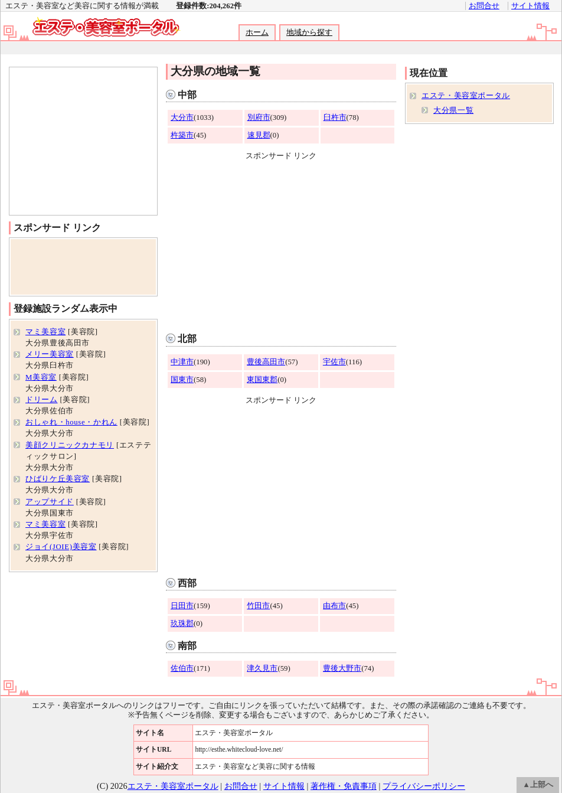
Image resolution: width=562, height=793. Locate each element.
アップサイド (49, 502)
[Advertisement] (280, 48)
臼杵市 (335, 117)
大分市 (182, 117)
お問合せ (484, 6)
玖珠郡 (182, 623)
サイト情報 (530, 6)
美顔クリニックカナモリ (69, 445)
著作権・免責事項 (344, 786)
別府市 (258, 117)
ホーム (257, 32)
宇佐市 (334, 362)
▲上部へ (537, 785)
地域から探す (309, 32)
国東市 (182, 380)
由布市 (334, 606)
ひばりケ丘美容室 (57, 479)
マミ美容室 (45, 332)
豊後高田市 (266, 362)
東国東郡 (262, 380)
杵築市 (182, 135)
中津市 (182, 362)
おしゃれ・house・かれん (71, 422)
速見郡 (258, 135)
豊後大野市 (342, 668)
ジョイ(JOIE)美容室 (61, 547)
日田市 (182, 606)
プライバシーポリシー (424, 786)
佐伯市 (182, 668)
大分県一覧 (453, 110)
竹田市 (258, 606)
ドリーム (41, 400)
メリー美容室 (49, 354)
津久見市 (262, 668)
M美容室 (41, 377)
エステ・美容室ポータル (466, 96)
